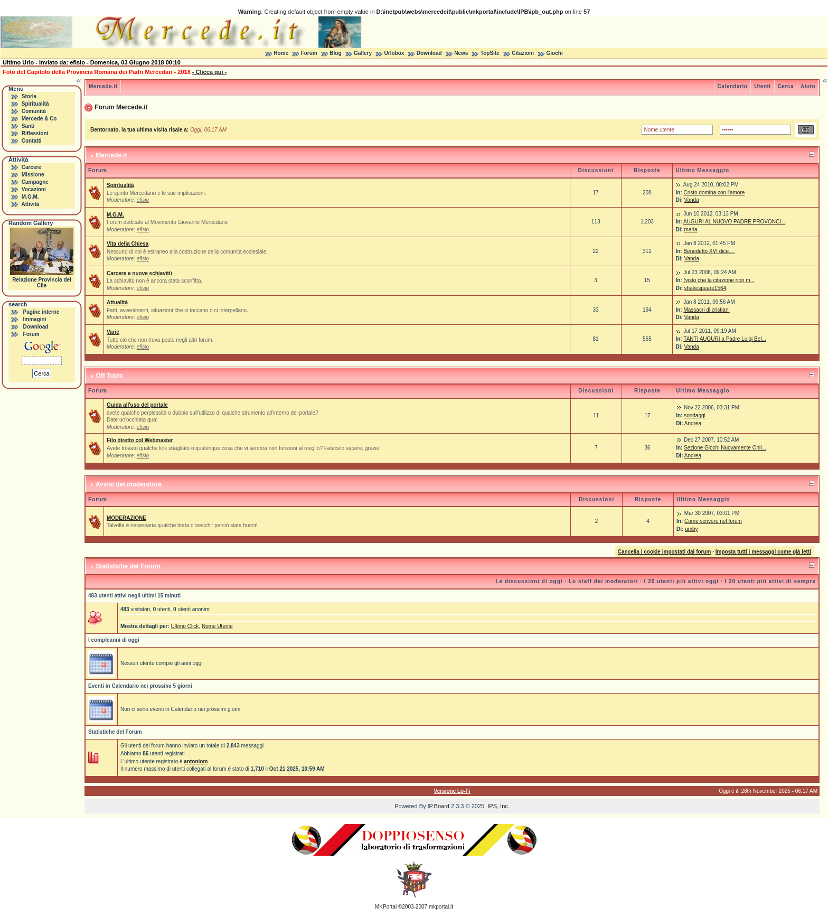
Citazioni (523, 53)
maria (691, 229)
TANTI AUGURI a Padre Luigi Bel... (724, 339)
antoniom (196, 761)
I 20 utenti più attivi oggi (681, 581)
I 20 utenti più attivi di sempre (770, 581)
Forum (309, 53)
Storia (29, 96)
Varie (113, 332)
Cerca (786, 86)
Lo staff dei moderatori (603, 581)
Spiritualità (35, 104)
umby (691, 529)
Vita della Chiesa (127, 244)
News (461, 53)
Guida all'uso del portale (137, 405)
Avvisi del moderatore (129, 484)
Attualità (117, 302)
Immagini (34, 319)
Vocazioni (34, 189)
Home (281, 53)
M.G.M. (30, 197)
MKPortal (386, 907)
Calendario (733, 86)
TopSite (490, 53)
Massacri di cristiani (706, 310)
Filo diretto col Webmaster (140, 440)
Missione (33, 174)
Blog (335, 53)
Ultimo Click (185, 626)
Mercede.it (103, 86)
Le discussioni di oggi (529, 581)
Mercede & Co (39, 118)
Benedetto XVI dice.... (709, 251)
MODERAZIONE (126, 518)
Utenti (762, 86)
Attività (30, 204)
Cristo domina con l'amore (714, 192)
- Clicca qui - (209, 72)
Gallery (363, 53)
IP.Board (438, 806)
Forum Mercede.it (121, 107)
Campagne (35, 182)
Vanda (691, 200)
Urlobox (394, 53)
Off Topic (109, 375)
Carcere (31, 167)
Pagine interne (41, 312)
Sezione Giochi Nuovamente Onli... (725, 448)
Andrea (692, 423)
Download (429, 53)
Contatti (32, 141)
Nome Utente (217, 626)
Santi (28, 126)
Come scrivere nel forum (713, 521)
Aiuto (808, 86)
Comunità (34, 111)
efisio (143, 200)
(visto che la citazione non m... (719, 280)
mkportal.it (441, 907)
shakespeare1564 (705, 288)
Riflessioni (35, 133)
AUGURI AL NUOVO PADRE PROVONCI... (734, 221)
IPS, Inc (497, 806)
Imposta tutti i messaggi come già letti (763, 552)
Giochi (555, 53)
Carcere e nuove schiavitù (139, 273)
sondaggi (694, 415)
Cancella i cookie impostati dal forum (664, 552)
